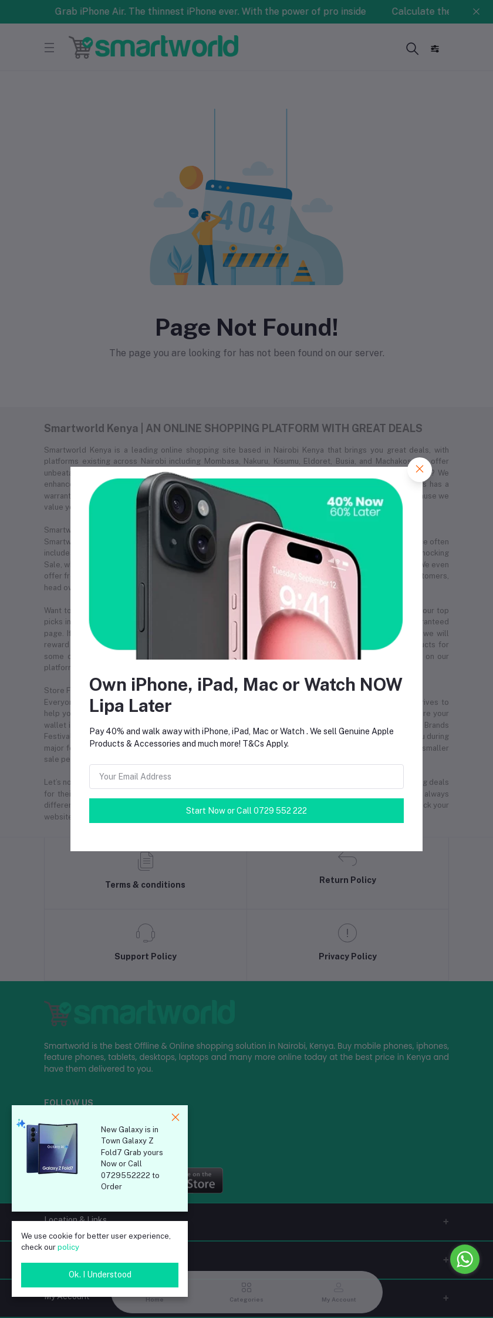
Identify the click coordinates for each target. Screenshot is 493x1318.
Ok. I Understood (100, 1274)
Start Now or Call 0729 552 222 (246, 810)
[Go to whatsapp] (465, 1259)
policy (68, 1247)
